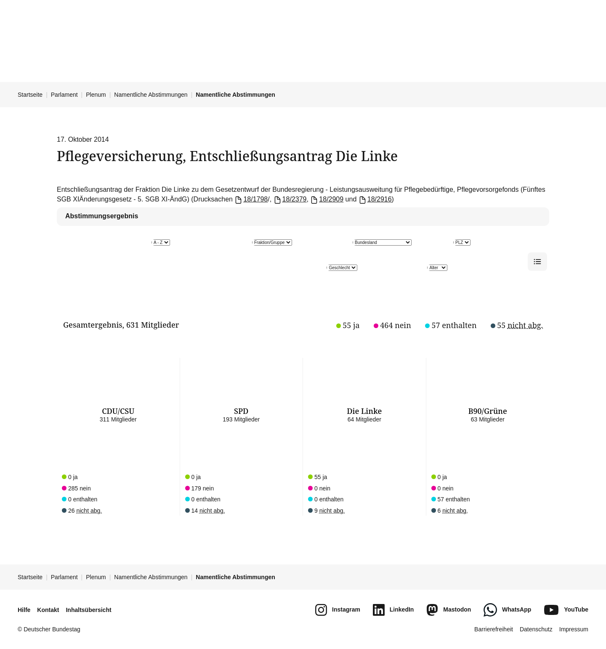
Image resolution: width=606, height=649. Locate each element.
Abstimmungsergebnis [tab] (101, 216)
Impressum (573, 629)
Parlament (64, 94)
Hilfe (24, 610)
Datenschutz (536, 629)
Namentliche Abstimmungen (150, 94)
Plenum (96, 94)
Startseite (30, 94)
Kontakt (48, 610)
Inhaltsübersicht (88, 610)
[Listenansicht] (537, 261)
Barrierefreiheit (493, 629)
